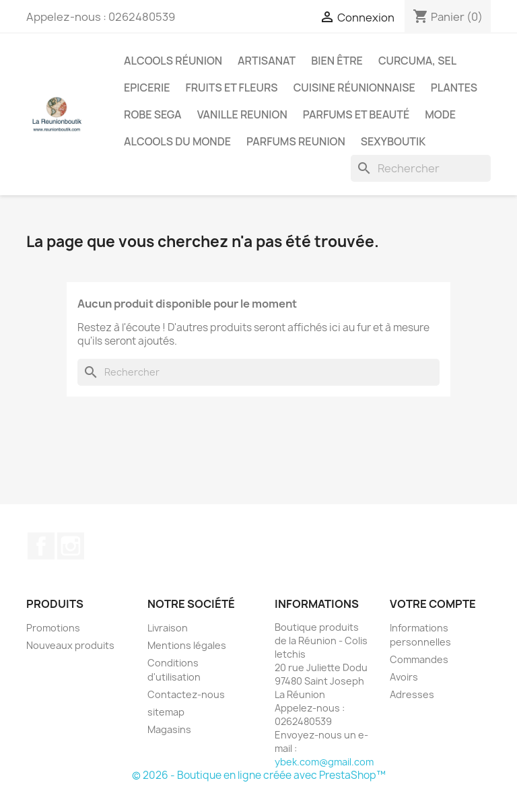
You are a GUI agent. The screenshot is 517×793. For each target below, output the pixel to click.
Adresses (412, 694)
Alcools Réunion (173, 60)
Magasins (169, 729)
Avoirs (404, 676)
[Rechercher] (421, 168)
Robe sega (153, 114)
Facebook (41, 545)
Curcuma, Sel (417, 60)
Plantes (454, 87)
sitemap (165, 711)
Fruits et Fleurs (231, 87)
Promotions (53, 627)
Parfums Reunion (295, 141)
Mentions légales (186, 645)
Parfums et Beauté (356, 114)
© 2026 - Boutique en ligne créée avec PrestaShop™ (259, 775)
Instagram (70, 545)
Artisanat (267, 60)
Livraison (167, 627)
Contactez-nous (186, 694)
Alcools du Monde (177, 141)
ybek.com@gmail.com (324, 761)
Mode (440, 114)
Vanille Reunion (242, 114)
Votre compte (433, 603)
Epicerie (147, 87)
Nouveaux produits (70, 645)
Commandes (419, 659)
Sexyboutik (393, 141)
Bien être (337, 60)
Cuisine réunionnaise (354, 87)
